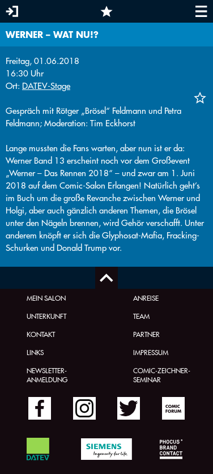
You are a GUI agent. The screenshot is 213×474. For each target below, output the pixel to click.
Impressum (150, 352)
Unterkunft (46, 316)
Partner (146, 334)
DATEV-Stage (46, 85)
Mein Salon (46, 297)
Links (35, 352)
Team (141, 316)
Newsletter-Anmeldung (47, 375)
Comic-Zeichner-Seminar (161, 375)
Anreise (146, 297)
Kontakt (41, 334)
